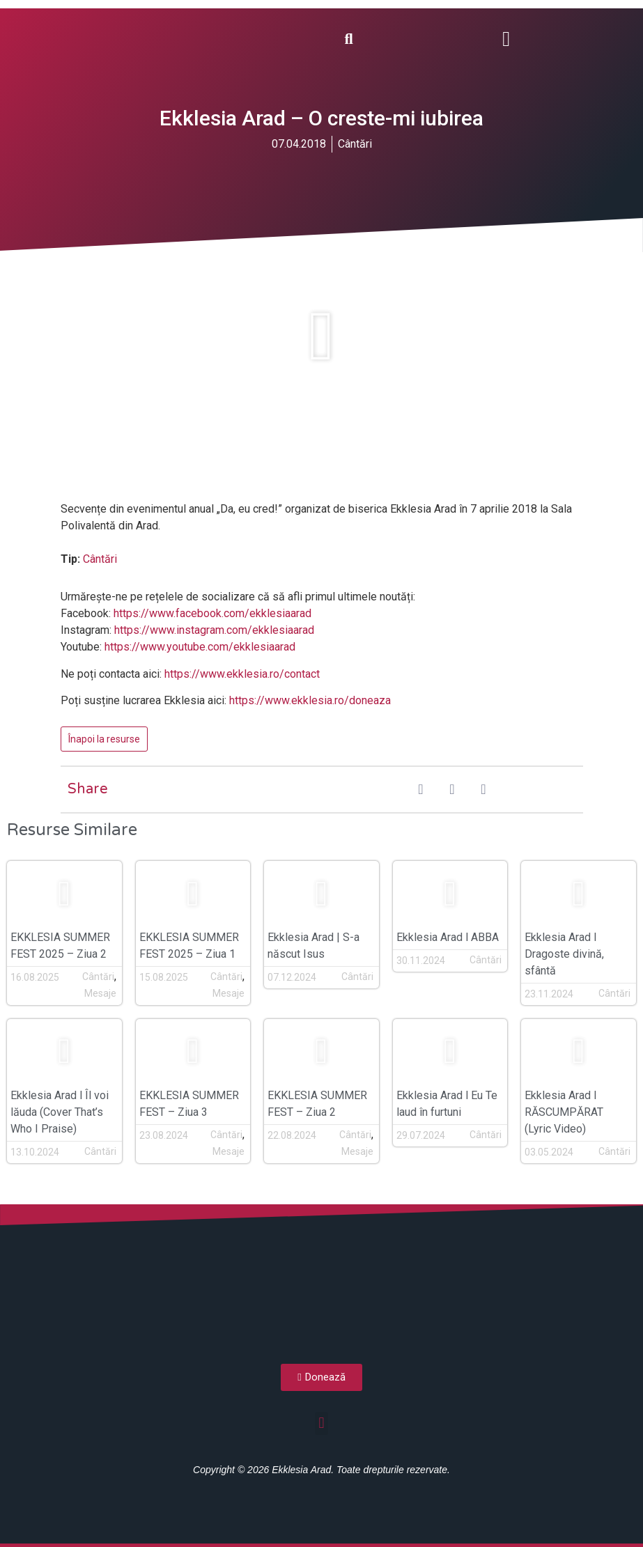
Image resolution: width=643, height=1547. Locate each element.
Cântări (355, 143)
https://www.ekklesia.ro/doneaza (310, 700)
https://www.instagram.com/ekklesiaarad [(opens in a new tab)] (214, 630)
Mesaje (100, 993)
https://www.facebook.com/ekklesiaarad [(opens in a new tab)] (212, 613)
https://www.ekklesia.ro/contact (242, 674)
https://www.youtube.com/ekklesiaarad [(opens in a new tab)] (199, 646)
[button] (506, 39)
